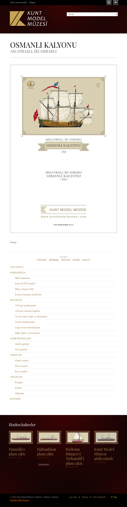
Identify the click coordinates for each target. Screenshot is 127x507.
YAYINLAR (16, 377)
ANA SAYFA (16, 267)
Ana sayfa (73, 497)
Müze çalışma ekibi (24, 289)
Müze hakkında (22, 278)
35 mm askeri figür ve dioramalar (31, 316)
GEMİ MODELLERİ (20, 338)
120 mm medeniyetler (25, 305)
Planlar (13, 242)
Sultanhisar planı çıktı (46, 451)
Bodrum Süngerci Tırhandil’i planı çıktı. (75, 456)
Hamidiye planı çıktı (17, 451)
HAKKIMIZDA (18, 272)
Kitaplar (19, 382)
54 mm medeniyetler (25, 322)
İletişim (32, 2)
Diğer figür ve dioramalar (27, 333)
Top (115, 497)
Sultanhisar (44, 464)
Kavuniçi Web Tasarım (19, 500)
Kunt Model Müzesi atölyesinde (104, 454)
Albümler (19, 393)
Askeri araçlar (22, 360)
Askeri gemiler (22, 344)
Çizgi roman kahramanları (27, 327)
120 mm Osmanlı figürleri (27, 311)
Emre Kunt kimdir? (18, 2)
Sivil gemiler (21, 349)
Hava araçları (21, 366)
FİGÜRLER (16, 300)
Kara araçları (21, 371)
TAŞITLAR (16, 355)
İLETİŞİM (15, 399)
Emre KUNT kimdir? (25, 283)
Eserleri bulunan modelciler (28, 294)
